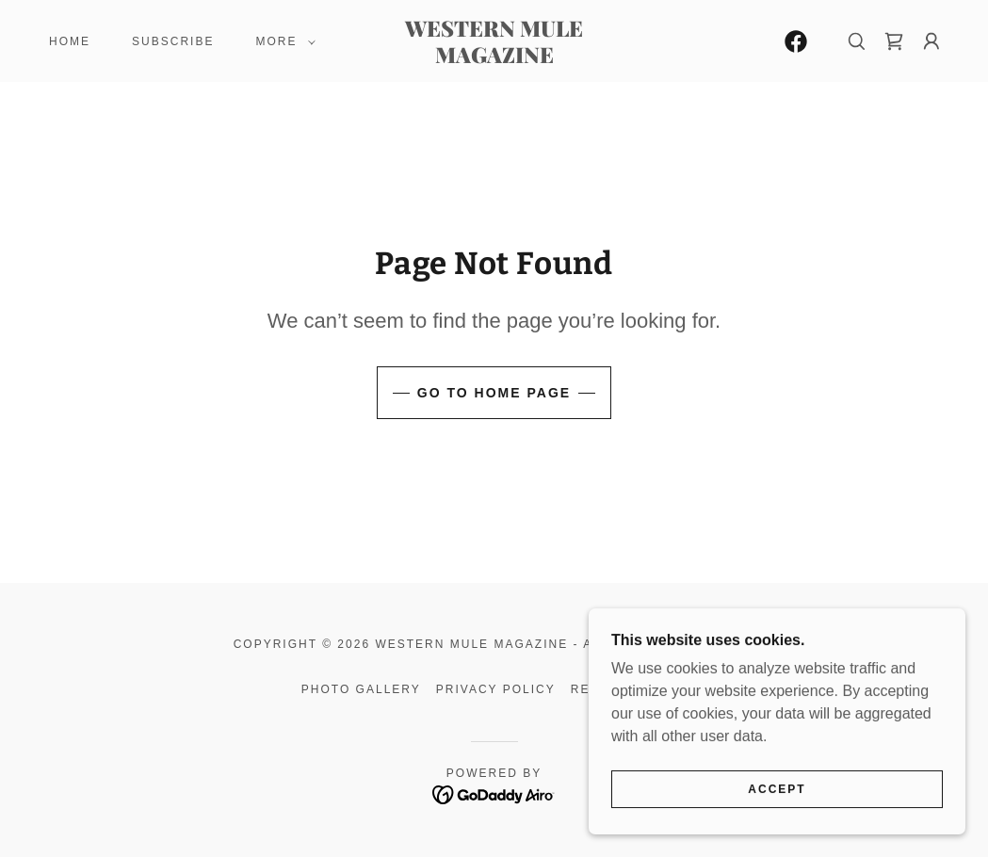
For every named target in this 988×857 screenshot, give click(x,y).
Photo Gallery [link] (361, 689)
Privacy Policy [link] (496, 689)
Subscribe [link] (173, 41)
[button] (281, 41)
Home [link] (69, 41)
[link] (494, 58)
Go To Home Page (494, 392)
